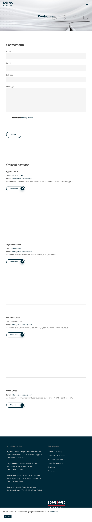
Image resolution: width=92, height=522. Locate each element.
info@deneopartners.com (22, 178)
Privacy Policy (27, 117)
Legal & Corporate (55, 463)
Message (10, 86)
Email (8, 63)
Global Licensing (55, 451)
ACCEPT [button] (7, 516)
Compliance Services (56, 455)
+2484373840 (15, 249)
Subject (46, 78)
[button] (87, 4)
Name (8, 51)
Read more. (54, 512)
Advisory (51, 467)
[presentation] (24, 127)
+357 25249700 (16, 175)
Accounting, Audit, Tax (57, 459)
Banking (51, 471)
